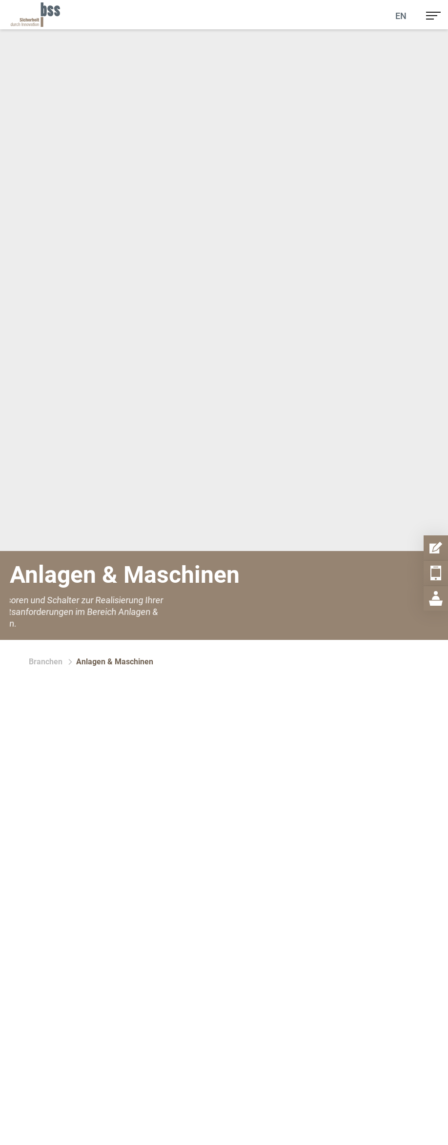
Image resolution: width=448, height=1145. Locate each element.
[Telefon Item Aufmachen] (436, 573)
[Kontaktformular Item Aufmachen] (436, 547)
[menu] (433, 14)
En (401, 16)
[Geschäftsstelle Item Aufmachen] (436, 598)
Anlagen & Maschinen (114, 661)
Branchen (45, 661)
